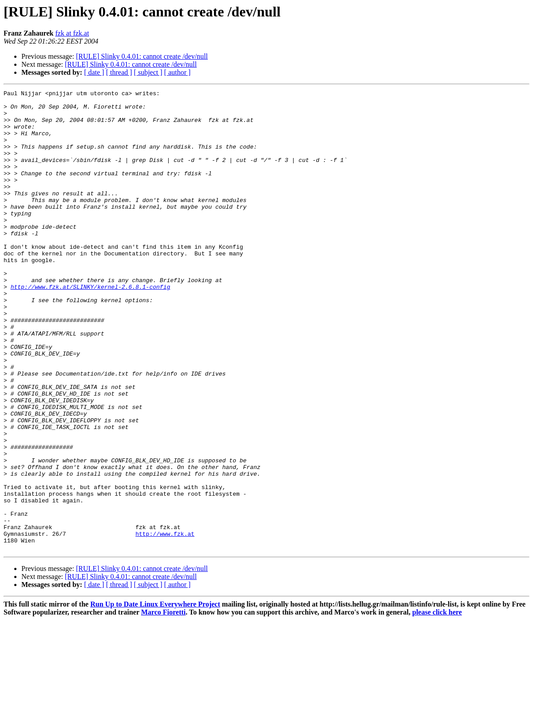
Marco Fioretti (163, 704)
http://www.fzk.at (164, 623)
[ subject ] (148, 72)
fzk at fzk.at (72, 33)
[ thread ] (119, 72)
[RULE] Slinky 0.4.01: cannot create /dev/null (142, 56)
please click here (437, 704)
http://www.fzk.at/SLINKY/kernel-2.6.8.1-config (90, 327)
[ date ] (94, 72)
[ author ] (177, 72)
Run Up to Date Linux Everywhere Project (155, 696)
